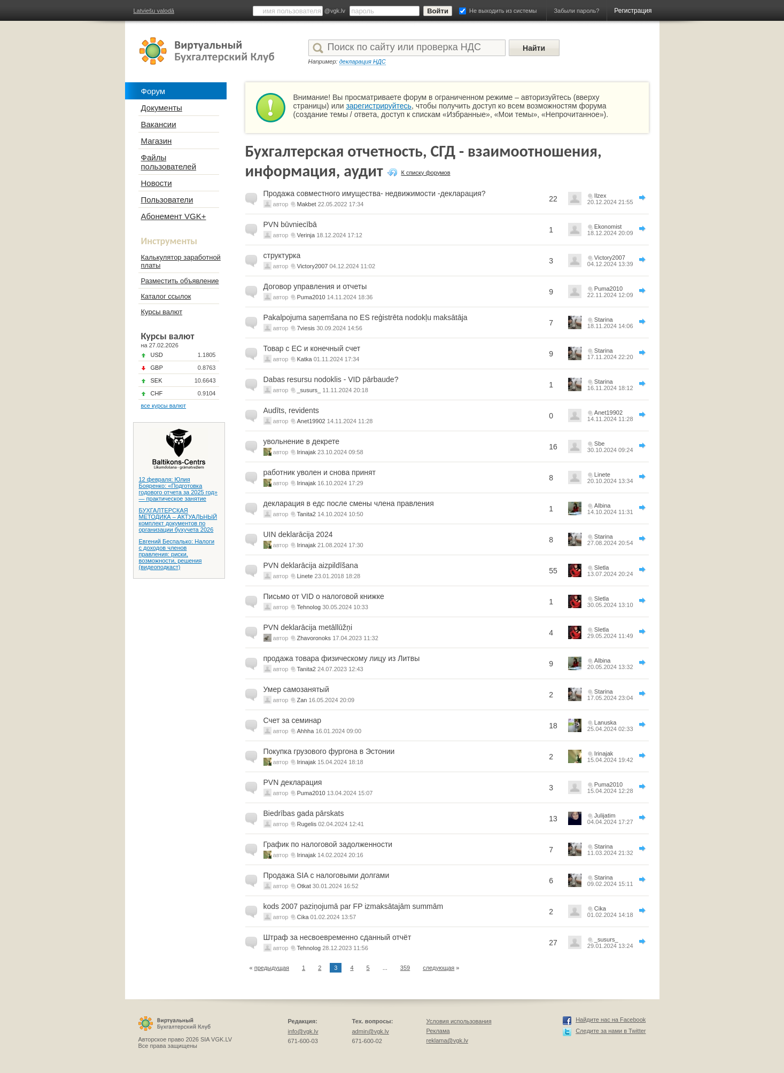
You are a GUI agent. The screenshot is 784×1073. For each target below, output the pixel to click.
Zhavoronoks (314, 638)
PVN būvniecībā (290, 224)
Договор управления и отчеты (315, 286)
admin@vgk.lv (370, 1031)
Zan (302, 700)
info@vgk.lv (303, 1031)
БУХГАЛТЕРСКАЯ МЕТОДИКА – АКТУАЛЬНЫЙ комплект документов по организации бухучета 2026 (178, 520)
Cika (303, 917)
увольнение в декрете (301, 441)
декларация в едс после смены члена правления (348, 503)
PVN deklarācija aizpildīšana (310, 565)
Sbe (599, 443)
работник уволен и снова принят (319, 472)
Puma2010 (311, 297)
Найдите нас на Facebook (611, 1019)
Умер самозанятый (296, 689)
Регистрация (632, 10)
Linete (602, 474)
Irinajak (306, 452)
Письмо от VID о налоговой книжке (323, 596)
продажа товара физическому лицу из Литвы (341, 658)
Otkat (304, 886)
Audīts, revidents (291, 410)
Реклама (438, 1031)
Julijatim (605, 815)
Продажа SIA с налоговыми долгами (326, 875)
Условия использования (459, 1021)
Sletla (601, 567)
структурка (282, 255)
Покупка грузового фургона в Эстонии (329, 751)
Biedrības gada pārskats (303, 813)
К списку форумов (425, 172)
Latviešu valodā (154, 10)
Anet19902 (311, 421)
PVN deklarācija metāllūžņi (308, 627)
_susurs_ (309, 390)
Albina (602, 505)
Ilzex (600, 195)
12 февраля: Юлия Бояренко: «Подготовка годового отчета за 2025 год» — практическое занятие (178, 489)
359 (405, 968)
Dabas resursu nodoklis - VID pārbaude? (331, 379)
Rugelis (307, 824)
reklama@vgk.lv (447, 1040)
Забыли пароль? (576, 10)
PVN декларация (292, 782)
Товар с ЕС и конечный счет (312, 348)
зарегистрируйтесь (379, 106)
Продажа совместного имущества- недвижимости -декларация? (374, 193)
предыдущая (271, 968)
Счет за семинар (292, 720)
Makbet (306, 204)
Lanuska (605, 722)
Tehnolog (309, 607)
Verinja (306, 235)
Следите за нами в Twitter (611, 1031)
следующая (438, 968)
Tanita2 (306, 514)
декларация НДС (362, 61)
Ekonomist (608, 226)
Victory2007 (312, 266)
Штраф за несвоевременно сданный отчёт (337, 937)
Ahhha (305, 731)
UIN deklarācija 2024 (298, 534)
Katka (304, 359)
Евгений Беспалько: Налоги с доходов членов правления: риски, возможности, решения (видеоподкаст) (177, 554)
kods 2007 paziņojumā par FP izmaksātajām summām (353, 906)
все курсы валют (164, 405)
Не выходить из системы (503, 10)
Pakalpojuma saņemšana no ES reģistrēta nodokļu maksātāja (365, 317)
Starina (603, 319)
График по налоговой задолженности (328, 844)
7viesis (306, 328)
